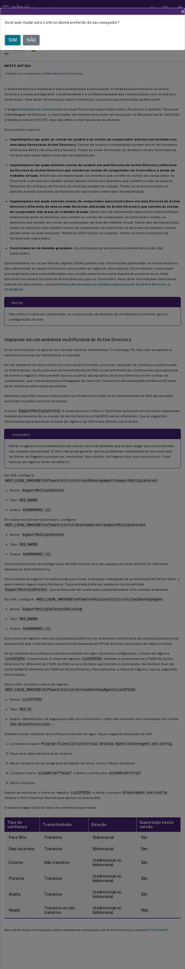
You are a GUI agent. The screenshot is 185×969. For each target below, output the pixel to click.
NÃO (31, 40)
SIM (12, 40)
